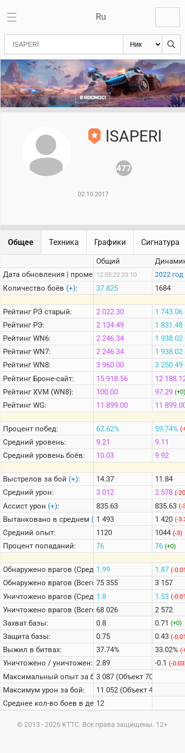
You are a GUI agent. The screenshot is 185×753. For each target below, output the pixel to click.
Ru (101, 16)
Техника (64, 242)
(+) (70, 288)
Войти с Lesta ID (167, 17)
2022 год (169, 274)
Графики (110, 242)
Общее (21, 242)
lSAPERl (134, 136)
